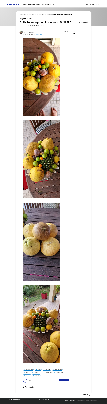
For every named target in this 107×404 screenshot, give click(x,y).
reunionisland (48, 372)
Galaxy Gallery (31, 4)
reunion (28, 372)
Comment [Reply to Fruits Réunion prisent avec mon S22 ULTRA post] (64, 380)
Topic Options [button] (83, 22)
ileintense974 (58, 369)
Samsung (37, 375)
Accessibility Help (14, 399)
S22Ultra (28, 375)
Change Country (70, 401)
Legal (38, 402)
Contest (38, 4)
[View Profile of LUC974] (25, 32)
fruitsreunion (29, 369)
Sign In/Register (90, 4)
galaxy (39, 369)
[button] (66, 31)
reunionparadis (60, 372)
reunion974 (38, 372)
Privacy (11, 402)
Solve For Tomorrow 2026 (48, 4)
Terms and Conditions (43, 399)
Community (24, 4)
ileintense (48, 369)
